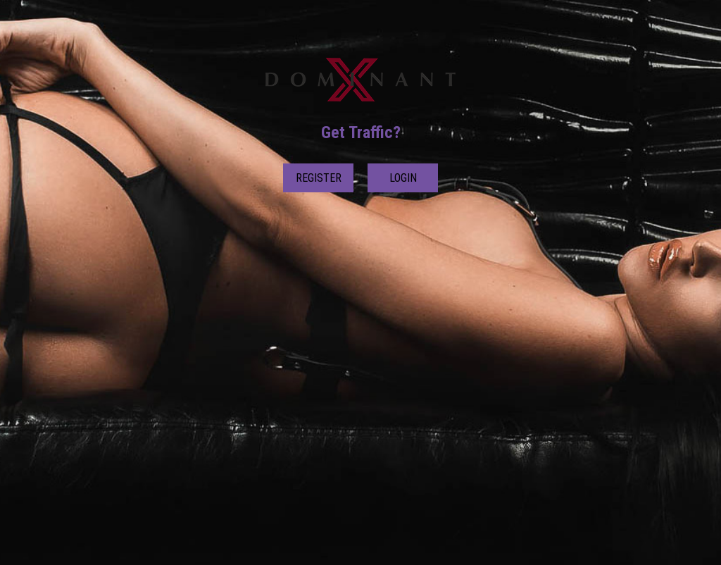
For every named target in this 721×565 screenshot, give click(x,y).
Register (318, 178)
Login (403, 178)
